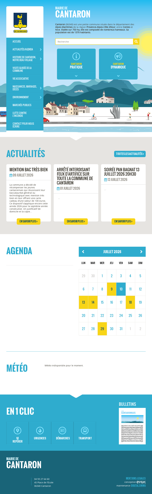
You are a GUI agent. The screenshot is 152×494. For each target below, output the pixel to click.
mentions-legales (136, 478)
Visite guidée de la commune (22, 69)
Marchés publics (22, 105)
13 (83, 302)
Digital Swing (138, 485)
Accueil (17, 41)
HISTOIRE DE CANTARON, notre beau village (27, 58)
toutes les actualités (130, 154)
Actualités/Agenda (27, 49)
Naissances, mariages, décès (27, 88)
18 (130, 302)
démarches (63, 433)
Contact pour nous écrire (23, 125)
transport (85, 433)
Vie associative (21, 78)
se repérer (18, 435)
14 (93, 302)
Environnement (27, 97)
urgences (40, 433)
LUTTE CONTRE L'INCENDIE (20, 114)
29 (102, 328)
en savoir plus (29, 221)
